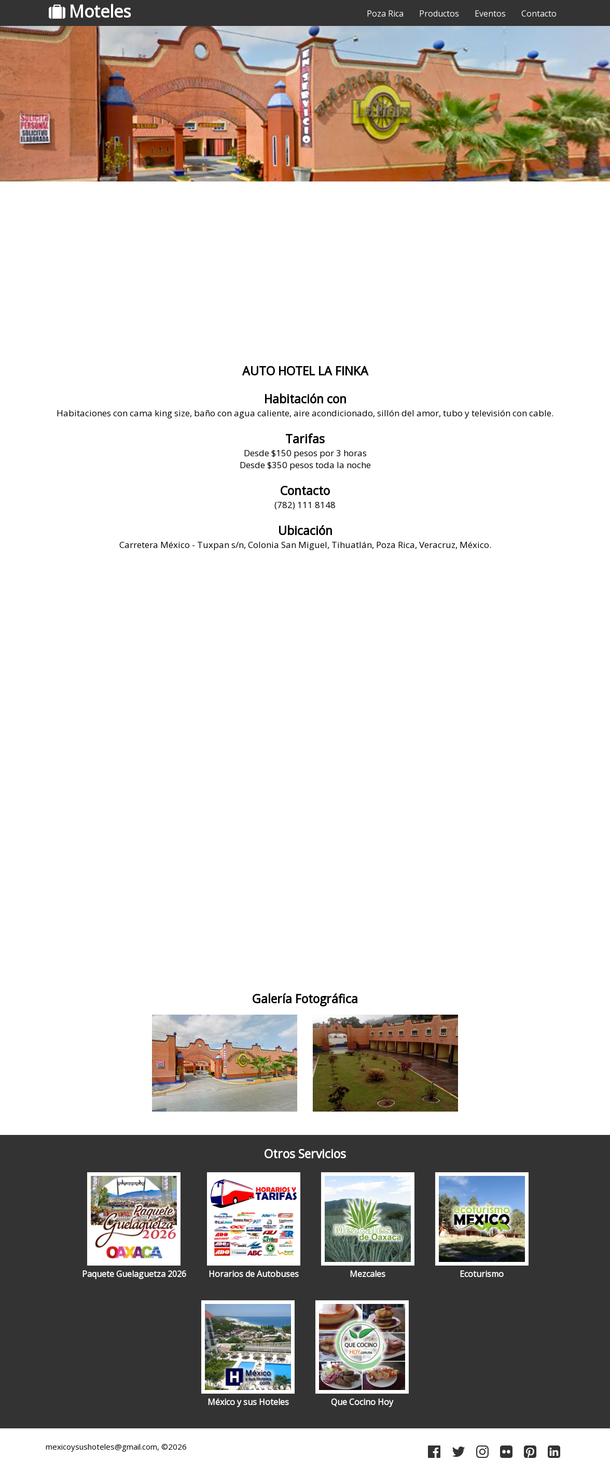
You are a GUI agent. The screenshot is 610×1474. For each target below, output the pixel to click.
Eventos (490, 13)
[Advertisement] (305, 267)
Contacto (539, 13)
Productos (439, 13)
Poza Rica (385, 13)
